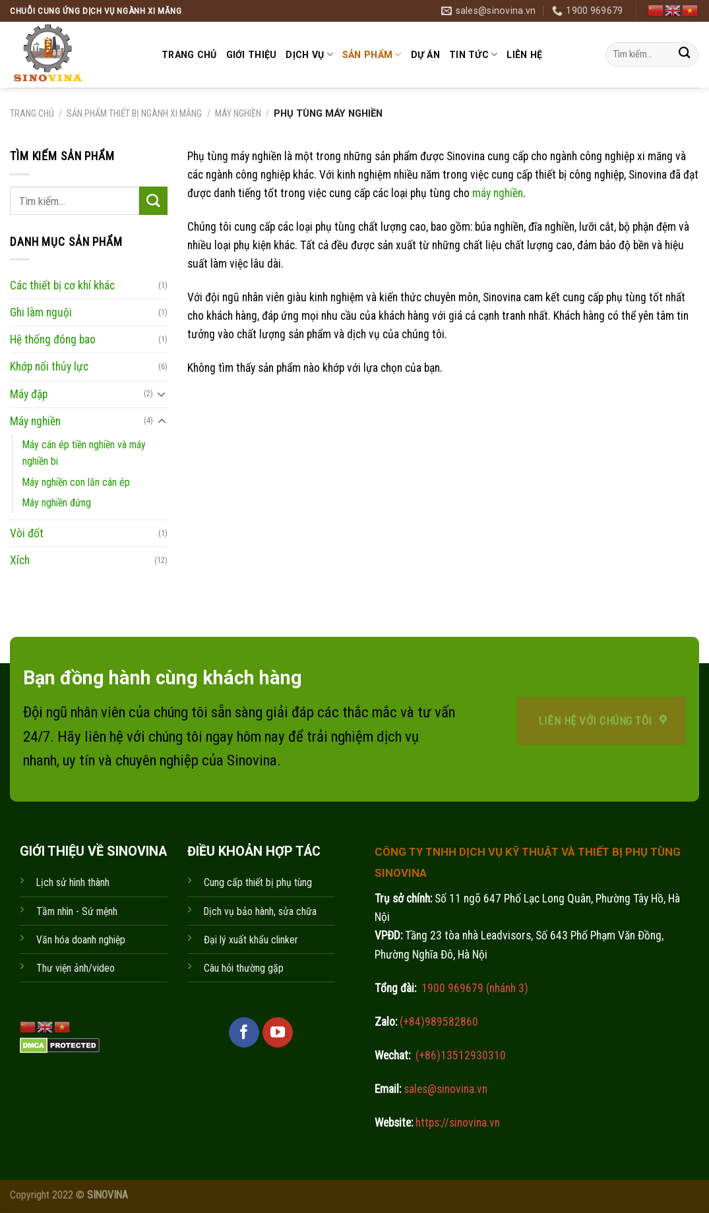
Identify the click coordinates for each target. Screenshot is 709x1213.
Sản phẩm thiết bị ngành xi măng (134, 113)
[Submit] (684, 54)
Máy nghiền (238, 113)
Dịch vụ (309, 54)
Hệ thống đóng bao (53, 339)
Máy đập (28, 393)
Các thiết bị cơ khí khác (62, 285)
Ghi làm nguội (41, 312)
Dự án (425, 54)
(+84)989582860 (437, 1021)
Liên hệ (524, 54)
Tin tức (473, 54)
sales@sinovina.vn (444, 1089)
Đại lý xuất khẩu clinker (251, 939)
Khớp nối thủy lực (49, 366)
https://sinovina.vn (456, 1122)
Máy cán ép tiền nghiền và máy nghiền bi (84, 452)
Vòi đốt (27, 533)
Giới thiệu (251, 54)
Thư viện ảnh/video (75, 968)
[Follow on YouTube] (277, 1032)
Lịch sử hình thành (72, 882)
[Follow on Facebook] (244, 1032)
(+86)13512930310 (461, 1055)
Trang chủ (189, 54)
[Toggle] (162, 394)
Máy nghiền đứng (56, 502)
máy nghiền (497, 193)
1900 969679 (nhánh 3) (473, 988)
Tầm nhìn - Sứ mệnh (76, 911)
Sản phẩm (372, 54)
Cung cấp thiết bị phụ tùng (258, 882)
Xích (20, 560)
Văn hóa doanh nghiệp (80, 939)
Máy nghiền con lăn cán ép (76, 481)
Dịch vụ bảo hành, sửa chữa (260, 911)
